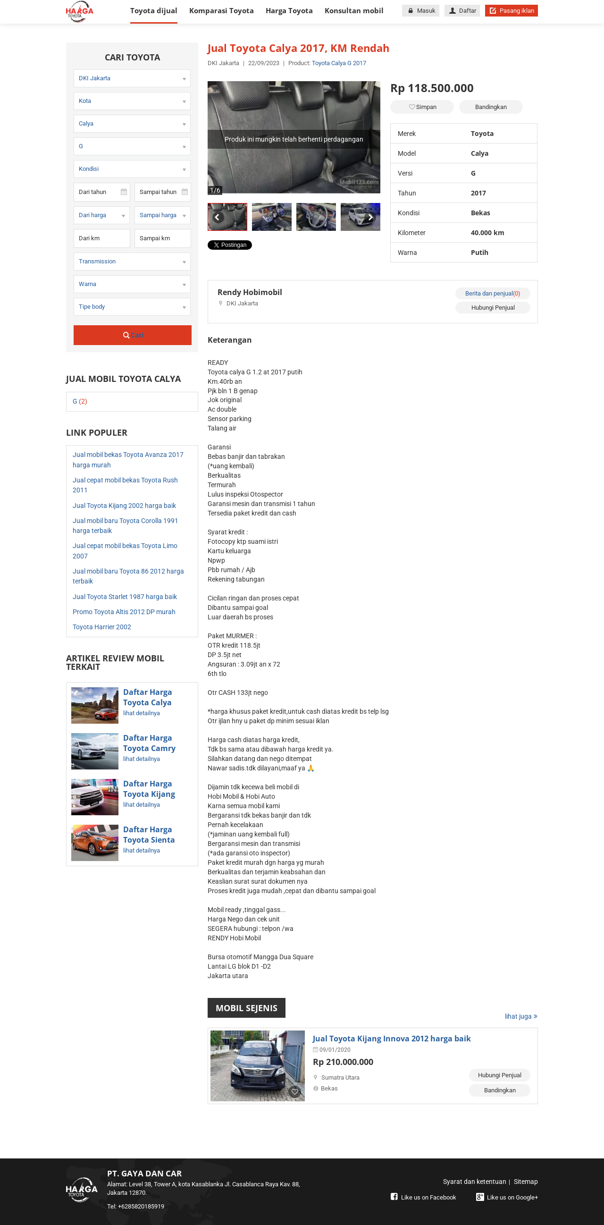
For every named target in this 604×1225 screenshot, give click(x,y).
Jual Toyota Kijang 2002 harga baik (124, 505)
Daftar (462, 10)
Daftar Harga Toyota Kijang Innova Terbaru (152, 794)
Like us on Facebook (422, 1197)
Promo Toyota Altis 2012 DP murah (124, 612)
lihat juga (521, 1016)
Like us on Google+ (506, 1197)
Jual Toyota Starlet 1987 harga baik (125, 596)
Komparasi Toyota (221, 10)
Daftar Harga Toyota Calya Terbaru (147, 702)
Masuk (420, 10)
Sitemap (526, 1181)
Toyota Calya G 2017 (339, 63)
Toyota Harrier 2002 (102, 627)
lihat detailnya (141, 713)
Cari (133, 334)
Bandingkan (491, 106)
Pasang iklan (511, 10)
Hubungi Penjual (493, 307)
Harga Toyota (289, 10)
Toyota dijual (153, 10)
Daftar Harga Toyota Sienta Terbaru (149, 840)
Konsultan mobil (354, 10)
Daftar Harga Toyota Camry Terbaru (149, 748)
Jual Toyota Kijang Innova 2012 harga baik (392, 1038)
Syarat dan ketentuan (474, 1181)
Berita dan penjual (492, 293)
